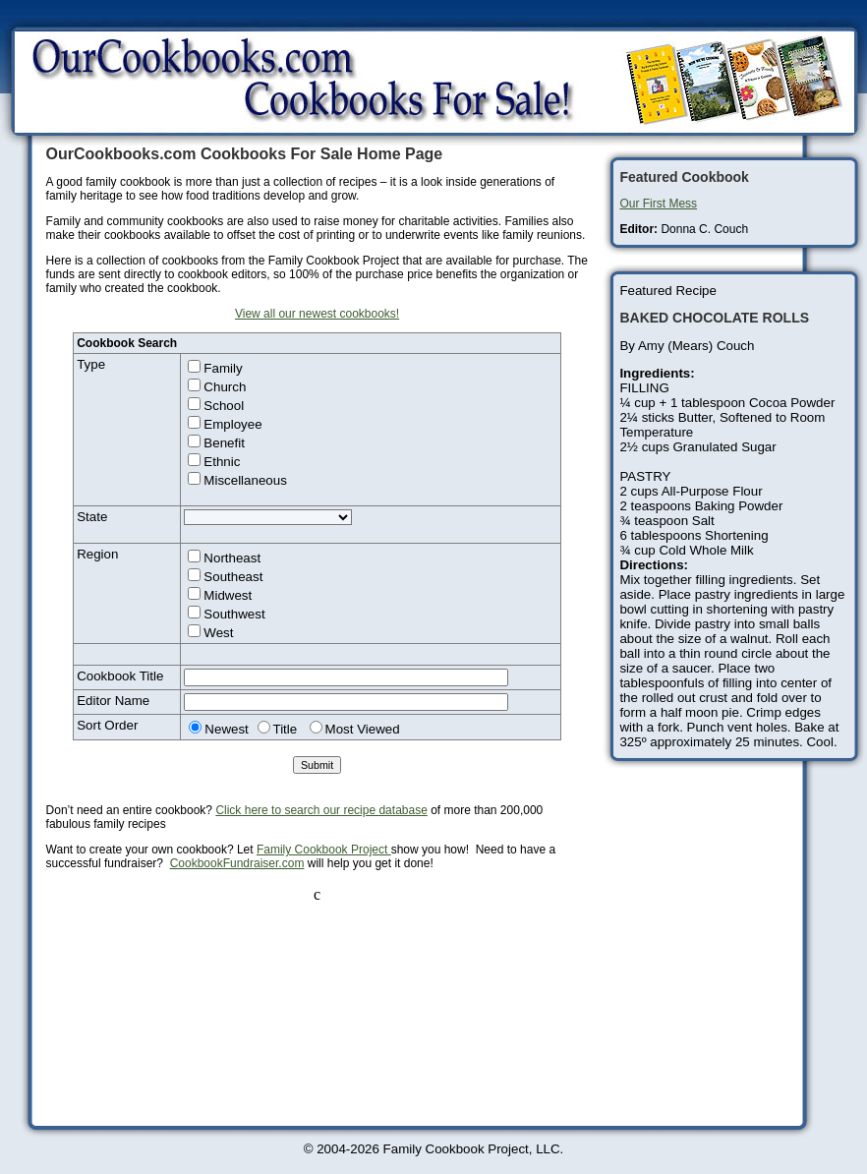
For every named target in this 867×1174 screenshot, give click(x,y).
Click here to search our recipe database (321, 810)
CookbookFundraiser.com (237, 863)
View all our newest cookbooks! (317, 314)
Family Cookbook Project (324, 849)
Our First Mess (658, 203)
